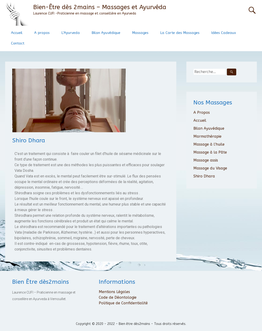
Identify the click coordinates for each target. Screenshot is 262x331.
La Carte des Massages (179, 33)
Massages (140, 33)
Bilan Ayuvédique (106, 33)
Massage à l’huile (209, 144)
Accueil (16, 33)
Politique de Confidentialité (123, 303)
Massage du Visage (210, 168)
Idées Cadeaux (223, 33)
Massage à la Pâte (210, 152)
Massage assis (205, 160)
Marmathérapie (207, 136)
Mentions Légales (114, 292)
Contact (17, 43)
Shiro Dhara (204, 176)
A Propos (201, 112)
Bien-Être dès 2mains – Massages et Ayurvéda (99, 7)
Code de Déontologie (118, 297)
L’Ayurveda (70, 33)
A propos (42, 33)
